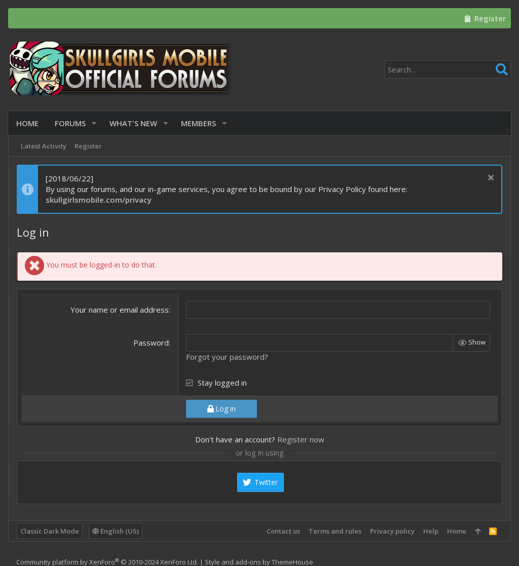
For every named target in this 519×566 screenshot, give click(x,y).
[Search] (447, 69)
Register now (300, 439)
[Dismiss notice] (489, 178)
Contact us (283, 531)
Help (430, 531)
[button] (94, 123)
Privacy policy (392, 531)
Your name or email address (119, 310)
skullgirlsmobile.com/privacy (99, 200)
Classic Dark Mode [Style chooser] (49, 531)
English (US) (115, 531)
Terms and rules (335, 531)
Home (456, 531)
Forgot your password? (227, 357)
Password (151, 342)
